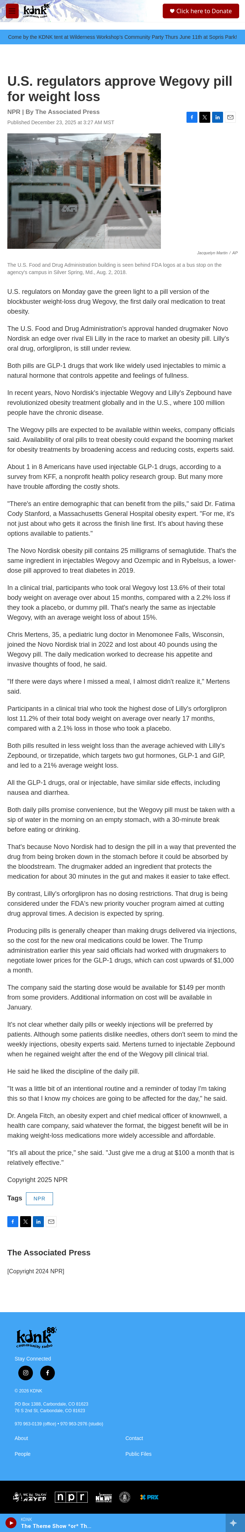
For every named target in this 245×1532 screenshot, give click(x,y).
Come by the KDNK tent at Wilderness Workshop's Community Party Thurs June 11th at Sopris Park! (122, 37)
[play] (11, 1523)
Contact (134, 1438)
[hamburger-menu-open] (12, 11)
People (23, 1454)
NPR (40, 1198)
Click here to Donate (204, 11)
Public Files (138, 1454)
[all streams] (235, 1523)
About (21, 1438)
